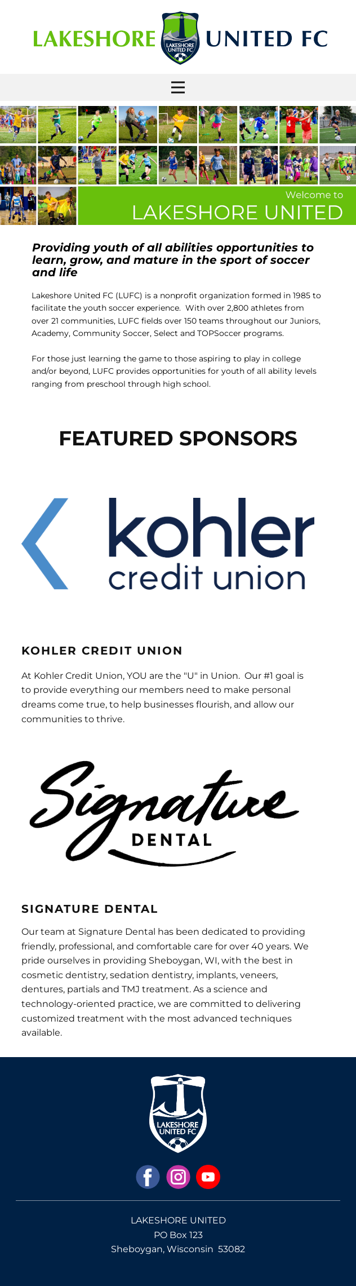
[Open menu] (178, 87)
